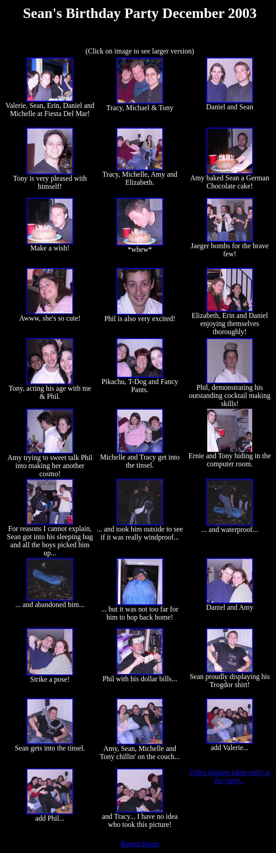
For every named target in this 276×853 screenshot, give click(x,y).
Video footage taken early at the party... (229, 776)
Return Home (140, 844)
